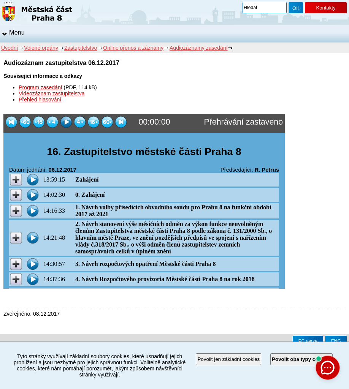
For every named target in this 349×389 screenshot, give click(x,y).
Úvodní (9, 48)
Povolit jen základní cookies (228, 359)
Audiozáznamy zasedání (199, 48)
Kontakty (325, 8)
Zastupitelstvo (80, 48)
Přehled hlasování (40, 99)
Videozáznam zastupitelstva (51, 93)
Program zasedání (40, 87)
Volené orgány (41, 48)
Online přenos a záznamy (133, 48)
